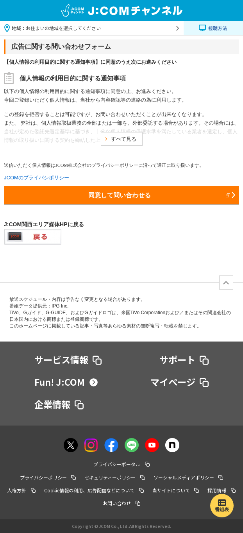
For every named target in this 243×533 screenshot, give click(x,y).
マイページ (179, 381)
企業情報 (59, 404)
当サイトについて (175, 490)
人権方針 (21, 490)
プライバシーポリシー (48, 477)
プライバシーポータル (121, 464)
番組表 (222, 509)
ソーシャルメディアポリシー (188, 477)
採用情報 (221, 490)
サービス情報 (68, 359)
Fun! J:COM (66, 381)
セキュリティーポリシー (114, 477)
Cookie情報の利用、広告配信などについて (94, 490)
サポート (184, 359)
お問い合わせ (121, 503)
